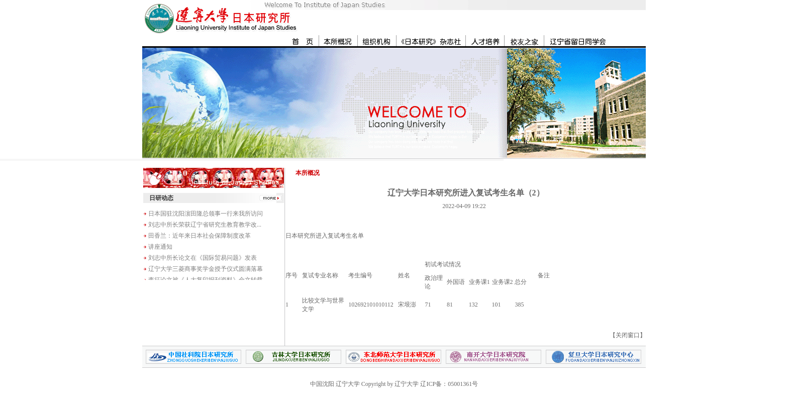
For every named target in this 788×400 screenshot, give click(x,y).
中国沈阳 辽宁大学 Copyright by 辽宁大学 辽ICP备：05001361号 (394, 383)
